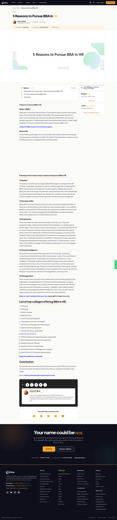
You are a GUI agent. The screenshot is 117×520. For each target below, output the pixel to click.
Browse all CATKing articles (92, 112)
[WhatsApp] (7, 491)
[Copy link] (42, 384)
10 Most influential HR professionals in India (39, 375)
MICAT (60, 493)
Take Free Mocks (81, 501)
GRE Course (80, 475)
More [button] (34, 2)
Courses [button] (20, 2)
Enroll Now (49, 448)
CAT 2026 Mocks (44, 483)
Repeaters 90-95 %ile (45, 488)
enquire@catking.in (22, 487)
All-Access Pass (81, 496)
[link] (10, 471)
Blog (14, 8)
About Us (98, 473)
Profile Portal (99, 496)
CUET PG (60, 501)
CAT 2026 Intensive (45, 478)
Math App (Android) (101, 508)
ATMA (59, 491)
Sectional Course (44, 496)
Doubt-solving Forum (82, 493)
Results (28, 2)
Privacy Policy (92, 517)
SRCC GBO (61, 503)
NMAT (59, 475)
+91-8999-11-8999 (18, 482)
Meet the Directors (100, 475)
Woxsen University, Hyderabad (32, 331)
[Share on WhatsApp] (38, 384)
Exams (13, 2)
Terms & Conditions (102, 517)
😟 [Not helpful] (34, 415)
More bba (92, 101)
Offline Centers (100, 485)
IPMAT (60, 496)
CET (59, 485)
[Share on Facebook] (27, 384)
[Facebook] (18, 491)
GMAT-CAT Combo (82, 480)
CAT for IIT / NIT (44, 493)
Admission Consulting (82, 483)
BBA (18, 8)
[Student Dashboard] (87, 2)
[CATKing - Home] (5, 2)
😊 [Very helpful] (55, 415)
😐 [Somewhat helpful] (41, 415)
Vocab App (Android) (101, 503)
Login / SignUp (97, 2)
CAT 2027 (42, 485)
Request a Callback (65, 448)
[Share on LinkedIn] (34, 384)
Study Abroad (42, 2)
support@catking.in (11, 487)
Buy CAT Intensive (109, 2)
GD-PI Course (43, 501)
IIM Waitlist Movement (83, 498)
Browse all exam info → (64, 473)
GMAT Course (80, 473)
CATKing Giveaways (82, 503)
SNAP (59, 478)
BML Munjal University (28, 334)
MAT (59, 488)
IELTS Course (80, 478)
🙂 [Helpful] (48, 415)
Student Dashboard (101, 493)
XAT (59, 480)
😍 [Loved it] (62, 415)
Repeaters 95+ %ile (45, 491)
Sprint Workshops (81, 491)
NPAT (59, 498)
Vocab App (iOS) (100, 501)
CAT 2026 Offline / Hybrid (46, 480)
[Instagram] (15, 491)
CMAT (60, 483)
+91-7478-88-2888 (20, 485)
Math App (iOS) (100, 506)
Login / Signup (99, 498)
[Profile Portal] (91, 2)
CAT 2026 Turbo (44, 475)
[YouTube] (11, 491)
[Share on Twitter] (30, 384)
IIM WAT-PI (42, 498)
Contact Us (99, 478)
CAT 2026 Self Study (45, 473)
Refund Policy (112, 517)
